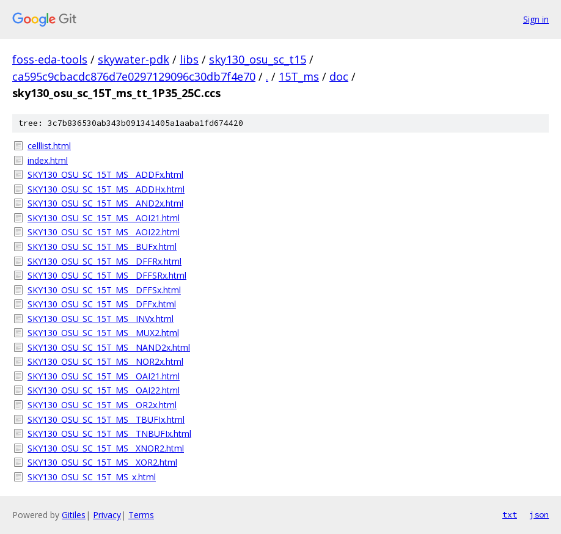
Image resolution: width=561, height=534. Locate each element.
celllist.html (49, 146)
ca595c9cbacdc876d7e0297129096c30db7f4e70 (133, 76)
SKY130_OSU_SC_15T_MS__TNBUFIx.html (109, 433)
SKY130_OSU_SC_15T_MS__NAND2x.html (109, 347)
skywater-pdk (133, 59)
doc (338, 76)
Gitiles (74, 515)
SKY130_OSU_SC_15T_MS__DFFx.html (102, 304)
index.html (48, 160)
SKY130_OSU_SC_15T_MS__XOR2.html (102, 462)
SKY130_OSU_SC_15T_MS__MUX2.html (103, 332)
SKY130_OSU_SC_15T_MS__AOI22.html (104, 232)
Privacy (107, 515)
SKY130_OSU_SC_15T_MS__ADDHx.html (106, 189)
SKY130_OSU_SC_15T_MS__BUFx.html (102, 246)
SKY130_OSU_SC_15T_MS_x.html (92, 477)
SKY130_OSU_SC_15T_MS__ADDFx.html (105, 174)
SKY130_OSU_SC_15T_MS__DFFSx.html (104, 290)
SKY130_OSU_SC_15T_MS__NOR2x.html (105, 361)
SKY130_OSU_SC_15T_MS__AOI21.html (104, 218)
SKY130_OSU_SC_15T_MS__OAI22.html (104, 390)
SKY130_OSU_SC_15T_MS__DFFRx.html (105, 261)
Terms (141, 515)
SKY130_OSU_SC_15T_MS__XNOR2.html (106, 448)
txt (509, 514)
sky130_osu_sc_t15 (257, 59)
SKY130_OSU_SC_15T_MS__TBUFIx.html (106, 419)
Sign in (536, 19)
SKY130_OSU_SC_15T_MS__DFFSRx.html (107, 275)
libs (189, 59)
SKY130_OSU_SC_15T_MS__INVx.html (101, 318)
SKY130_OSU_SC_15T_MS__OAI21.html (104, 376)
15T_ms (299, 76)
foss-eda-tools (49, 59)
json (539, 514)
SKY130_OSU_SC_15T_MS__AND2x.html (105, 203)
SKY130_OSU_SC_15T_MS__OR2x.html (102, 405)
